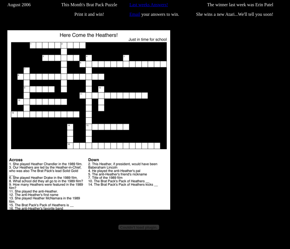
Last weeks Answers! (148, 4)
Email (134, 14)
